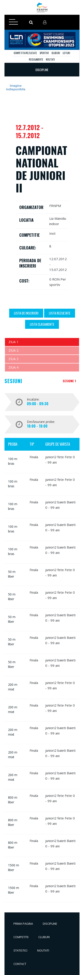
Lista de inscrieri (26, 312)
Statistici (20, 950)
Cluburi (56, 53)
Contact (19, 964)
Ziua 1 (13, 342)
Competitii (20, 937)
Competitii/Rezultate (25, 53)
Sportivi (44, 53)
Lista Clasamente (42, 324)
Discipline (50, 924)
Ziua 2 (13, 350)
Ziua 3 (13, 359)
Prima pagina (23, 924)
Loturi (66, 53)
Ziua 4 (13, 367)
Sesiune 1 (69, 380)
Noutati (50, 59)
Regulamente (36, 59)
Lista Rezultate (59, 312)
